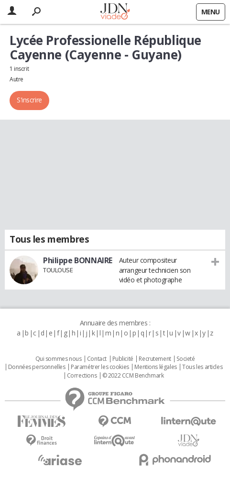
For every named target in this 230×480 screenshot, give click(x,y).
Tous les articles (202, 367)
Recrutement (155, 359)
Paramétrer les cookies (100, 367)
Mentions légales (155, 367)
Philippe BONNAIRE (77, 260)
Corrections (82, 375)
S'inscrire (29, 99)
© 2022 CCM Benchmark (133, 375)
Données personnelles (37, 367)
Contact (97, 359)
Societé (185, 359)
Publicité (122, 359)
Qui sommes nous (58, 359)
